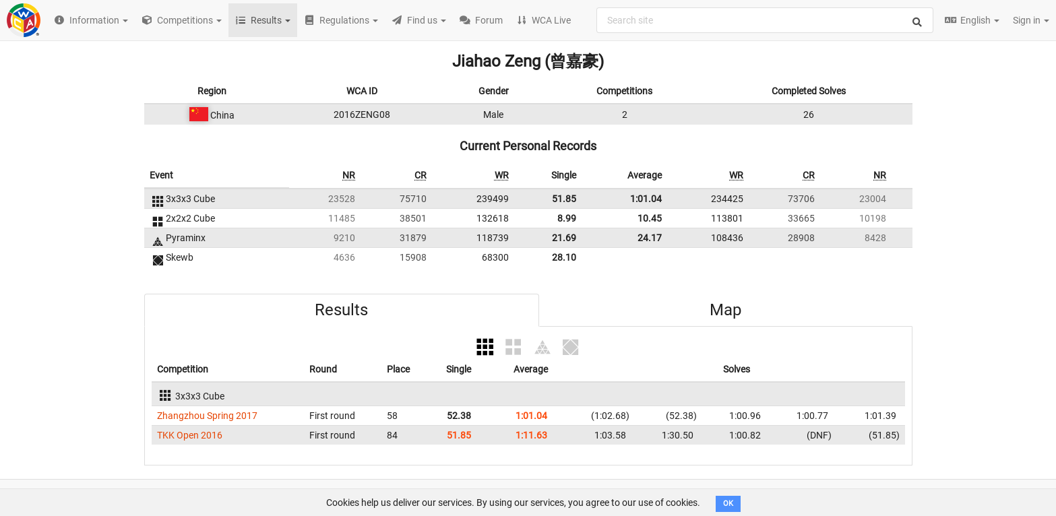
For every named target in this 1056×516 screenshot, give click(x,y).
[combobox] (764, 20)
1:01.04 (646, 198)
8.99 (566, 218)
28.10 (564, 257)
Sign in (1031, 20)
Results (341, 309)
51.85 (564, 198)
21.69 (564, 237)
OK (728, 503)
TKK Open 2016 (189, 435)
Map (725, 309)
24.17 (650, 237)
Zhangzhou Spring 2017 (207, 415)
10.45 (650, 218)
